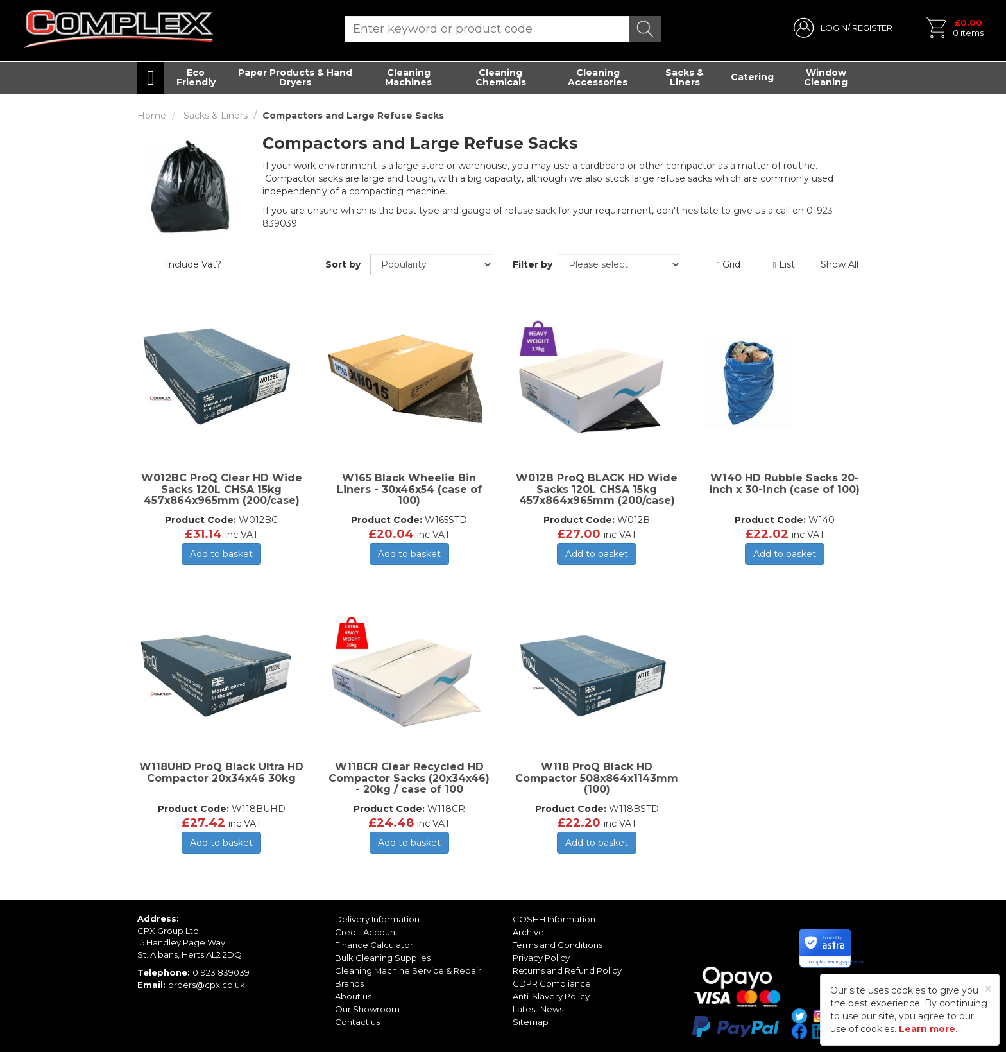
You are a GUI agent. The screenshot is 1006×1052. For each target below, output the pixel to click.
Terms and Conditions (557, 945)
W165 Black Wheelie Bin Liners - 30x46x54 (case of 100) (409, 489)
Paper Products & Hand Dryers (295, 77)
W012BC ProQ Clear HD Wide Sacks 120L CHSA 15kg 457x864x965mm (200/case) (221, 489)
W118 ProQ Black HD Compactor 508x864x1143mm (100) (596, 778)
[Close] (988, 989)
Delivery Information (377, 919)
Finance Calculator (374, 945)
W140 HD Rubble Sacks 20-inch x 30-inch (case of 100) (784, 484)
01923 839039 (221, 972)
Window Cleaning (826, 77)
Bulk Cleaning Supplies (383, 958)
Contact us (357, 1022)
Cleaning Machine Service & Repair (408, 970)
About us (353, 996)
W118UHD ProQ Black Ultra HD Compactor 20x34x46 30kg (221, 772)
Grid (728, 264)
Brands (349, 983)
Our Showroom (367, 1009)
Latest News (538, 1009)
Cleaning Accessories (597, 77)
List (784, 264)
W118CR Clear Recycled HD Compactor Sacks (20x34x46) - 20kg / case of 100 (409, 778)
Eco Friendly (196, 77)
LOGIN (834, 27)
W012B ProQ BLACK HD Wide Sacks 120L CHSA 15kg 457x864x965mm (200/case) (597, 489)
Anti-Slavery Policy (551, 996)
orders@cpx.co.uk (206, 984)
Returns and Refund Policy (567, 970)
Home (151, 115)
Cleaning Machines (408, 77)
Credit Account (366, 932)
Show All (839, 264)
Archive (528, 932)
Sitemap (531, 1022)
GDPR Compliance (552, 983)
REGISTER (872, 27)
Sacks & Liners (684, 77)
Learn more (927, 1029)
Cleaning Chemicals (500, 77)
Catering (752, 77)
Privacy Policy (541, 958)
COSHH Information (554, 919)
